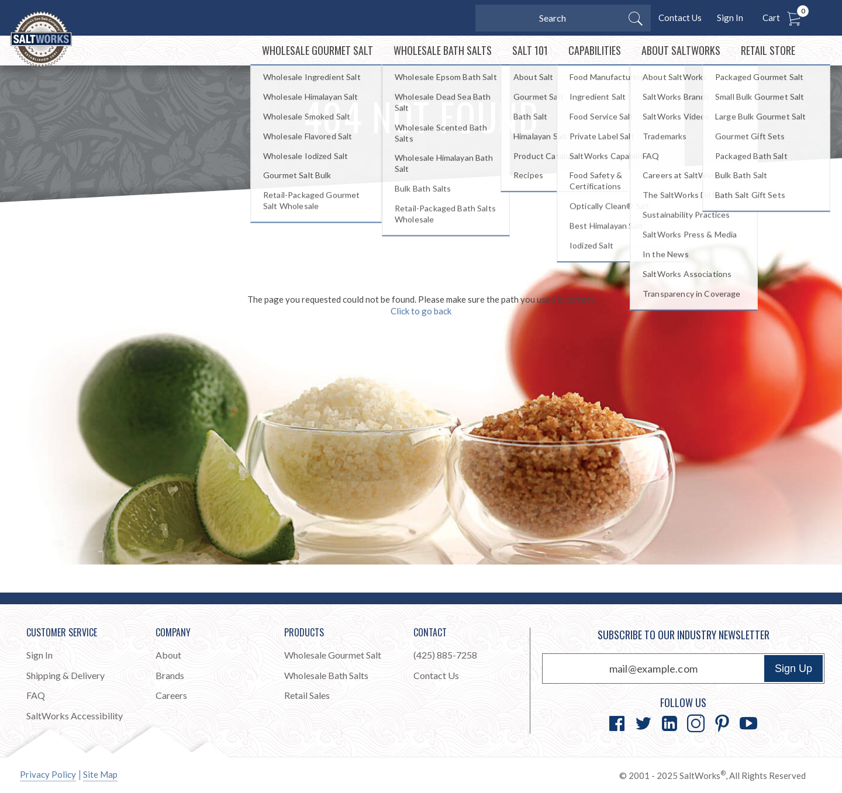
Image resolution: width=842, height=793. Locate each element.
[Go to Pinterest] (722, 723)
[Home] (69, 64)
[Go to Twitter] (643, 723)
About (168, 654)
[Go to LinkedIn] (669, 723)
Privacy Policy (48, 774)
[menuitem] (300, 64)
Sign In (730, 17)
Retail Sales (307, 695)
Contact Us (680, 17)
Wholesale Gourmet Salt (332, 654)
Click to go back (421, 339)
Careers (171, 695)
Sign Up (793, 668)
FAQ (35, 695)
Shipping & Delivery (65, 675)
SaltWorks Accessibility (74, 715)
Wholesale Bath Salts (326, 675)
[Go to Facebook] (617, 723)
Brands (170, 675)
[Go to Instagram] (696, 723)
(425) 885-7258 (445, 654)
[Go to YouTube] (748, 723)
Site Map (100, 774)
